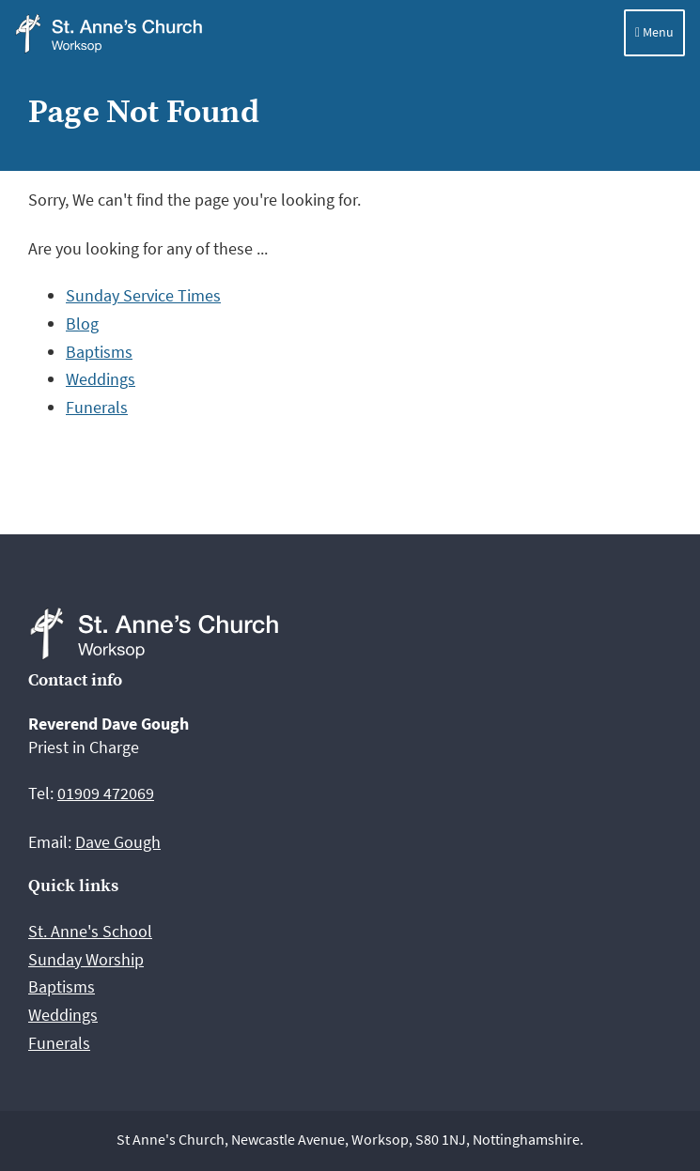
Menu (654, 31)
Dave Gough (118, 842)
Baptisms (99, 351)
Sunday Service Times (143, 295)
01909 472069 (105, 793)
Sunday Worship (86, 959)
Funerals (97, 407)
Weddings (100, 379)
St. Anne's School (90, 931)
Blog (82, 323)
